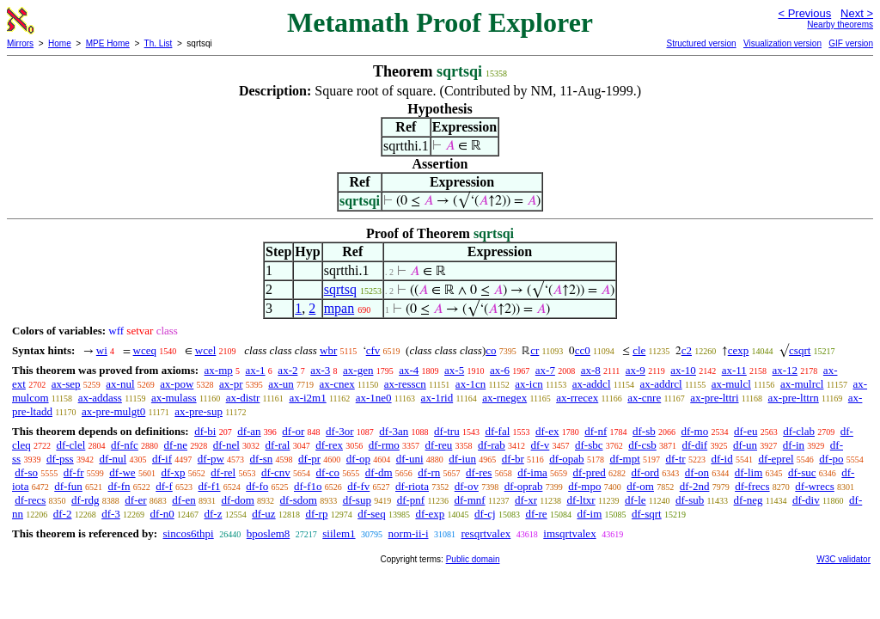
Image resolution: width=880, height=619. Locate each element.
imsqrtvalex (569, 533)
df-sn (261, 458)
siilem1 (338, 533)
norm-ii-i (408, 533)
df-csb (642, 444)
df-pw (211, 458)
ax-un (281, 383)
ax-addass (100, 397)
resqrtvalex (486, 533)
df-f (164, 486)
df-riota (412, 486)
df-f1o (308, 486)
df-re (536, 513)
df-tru (447, 431)
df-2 (62, 513)
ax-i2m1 (307, 397)
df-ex (547, 431)
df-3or (340, 431)
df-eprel (775, 458)
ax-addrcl (661, 383)
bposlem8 (268, 533)
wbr (328, 350)
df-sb (644, 431)
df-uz (263, 513)
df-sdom (298, 499)
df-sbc (589, 444)
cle (638, 350)
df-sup (357, 499)
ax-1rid (437, 397)
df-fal (497, 431)
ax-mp (219, 370)
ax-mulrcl (802, 383)
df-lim (749, 472)
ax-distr (243, 397)
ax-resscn (405, 383)
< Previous (804, 13)
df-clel (70, 444)
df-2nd (695, 486)
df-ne (175, 444)
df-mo (694, 431)
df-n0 (162, 513)
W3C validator (843, 559)
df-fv (358, 486)
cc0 (582, 350)
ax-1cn (470, 383)
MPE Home (108, 43)
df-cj (485, 513)
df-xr (526, 499)
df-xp (173, 472)
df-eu (745, 431)
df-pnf (411, 499)
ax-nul (120, 383)
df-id (721, 458)
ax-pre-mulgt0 (113, 411)
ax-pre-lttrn (793, 397)
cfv (373, 350)
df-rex (329, 444)
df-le (635, 499)
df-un (745, 444)
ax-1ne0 (374, 397)
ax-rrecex (577, 397)
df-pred (589, 472)
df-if (162, 458)
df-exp (429, 513)
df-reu (439, 444)
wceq (144, 350)
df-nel (226, 444)
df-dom (238, 499)
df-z (214, 513)
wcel (206, 350)
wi (101, 350)
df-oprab (523, 486)
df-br (513, 458)
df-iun (462, 458)
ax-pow (176, 383)
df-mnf (470, 499)
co (491, 350)
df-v (540, 444)
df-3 (110, 513)
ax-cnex (337, 383)
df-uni (410, 458)
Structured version (701, 43)
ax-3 (320, 370)
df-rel (223, 472)
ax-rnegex (504, 397)
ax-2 (287, 370)
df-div (806, 499)
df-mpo (584, 486)
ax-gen (358, 370)
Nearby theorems (840, 24)
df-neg (748, 499)
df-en (183, 499)
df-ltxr (580, 499)
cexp (738, 350)
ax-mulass (174, 397)
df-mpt (624, 458)
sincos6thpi (187, 533)
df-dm (379, 472)
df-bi (205, 431)
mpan (339, 308)
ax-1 (256, 370)
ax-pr (230, 383)
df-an (248, 431)
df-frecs (752, 486)
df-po (831, 458)
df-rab (491, 444)
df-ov (467, 486)
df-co (327, 472)
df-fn (119, 486)
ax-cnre (644, 397)
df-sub (689, 499)
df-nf (595, 431)
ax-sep (66, 383)
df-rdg (85, 499)
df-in (793, 444)
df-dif (695, 444)
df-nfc (124, 444)
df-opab (566, 458)
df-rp (316, 513)
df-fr (74, 472)
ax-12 (785, 370)
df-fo (257, 486)
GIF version (850, 43)
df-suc (802, 472)
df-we (122, 472)
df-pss (60, 458)
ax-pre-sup (198, 411)
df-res (479, 472)
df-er (135, 499)
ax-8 (591, 370)
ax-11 (734, 370)
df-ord (646, 472)
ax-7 (545, 370)
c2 (686, 350)
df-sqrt (647, 513)
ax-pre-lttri (714, 397)
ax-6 (500, 370)
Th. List (158, 43)
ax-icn (528, 383)
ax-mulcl (731, 383)
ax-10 (683, 370)
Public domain (473, 559)
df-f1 (210, 486)
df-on (697, 472)
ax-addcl (591, 383)
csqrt (799, 350)
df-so (26, 472)
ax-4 (409, 370)
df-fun (68, 486)
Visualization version (782, 43)
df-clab (799, 431)
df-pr (309, 458)
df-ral (278, 444)
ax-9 (635, 370)
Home (59, 43)
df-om (640, 486)
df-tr (676, 458)
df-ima (532, 472)
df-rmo (384, 444)
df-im (589, 513)
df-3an (393, 431)
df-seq (372, 513)
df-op (358, 458)
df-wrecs (814, 486)
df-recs (30, 499)
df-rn (429, 472)
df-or (293, 431)
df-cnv (275, 472)
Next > (856, 13)
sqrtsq (340, 289)
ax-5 (454, 370)
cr (534, 350)
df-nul (112, 458)
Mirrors (20, 43)
